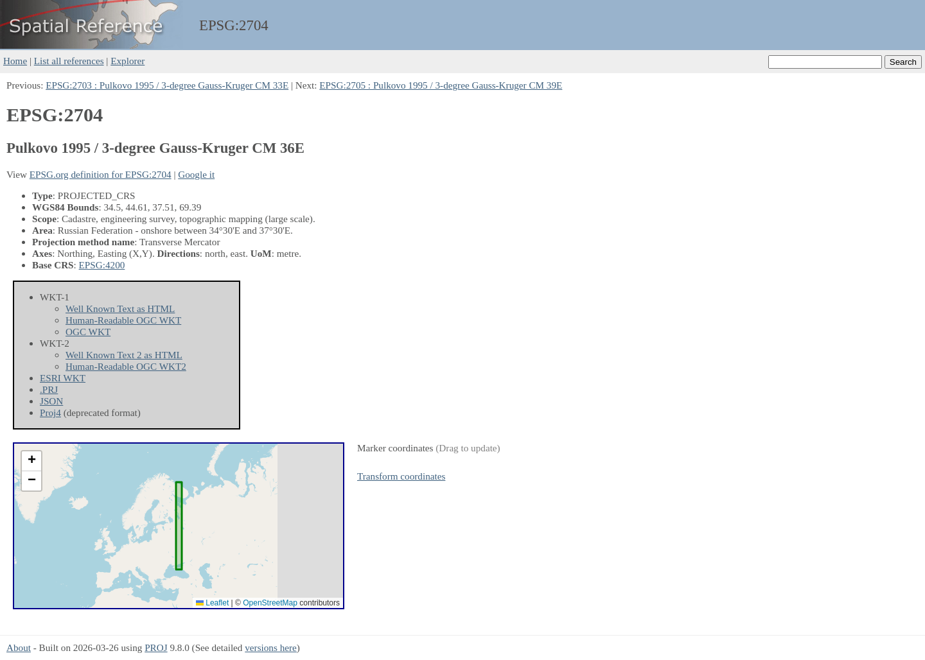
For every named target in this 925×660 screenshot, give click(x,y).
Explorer (127, 60)
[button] (31, 461)
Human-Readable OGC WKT (123, 320)
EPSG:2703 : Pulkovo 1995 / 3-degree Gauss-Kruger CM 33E (167, 85)
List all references (69, 60)
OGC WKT (88, 331)
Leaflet (212, 602)
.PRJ (49, 389)
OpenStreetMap (270, 602)
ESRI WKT (62, 377)
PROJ (156, 647)
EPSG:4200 (102, 264)
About (18, 647)
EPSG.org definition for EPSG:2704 (101, 174)
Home (15, 60)
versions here (271, 647)
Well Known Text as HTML (120, 308)
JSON (51, 400)
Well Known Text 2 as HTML (124, 354)
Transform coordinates (401, 476)
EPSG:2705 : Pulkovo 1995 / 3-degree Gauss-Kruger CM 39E (440, 85)
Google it (196, 174)
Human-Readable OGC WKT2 (126, 366)
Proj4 (50, 412)
